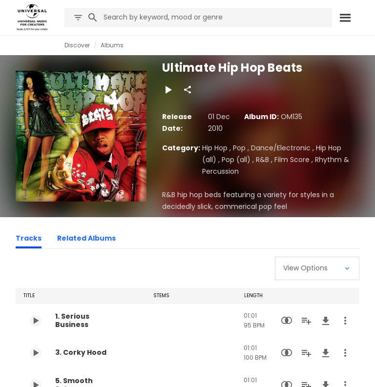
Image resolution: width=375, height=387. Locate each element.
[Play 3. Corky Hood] (35, 353)
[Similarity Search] (286, 320)
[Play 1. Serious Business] (35, 320)
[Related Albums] (86, 239)
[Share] (187, 90)
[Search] (345, 17)
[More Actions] (345, 320)
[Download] (326, 320)
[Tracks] (29, 239)
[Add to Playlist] (306, 320)
